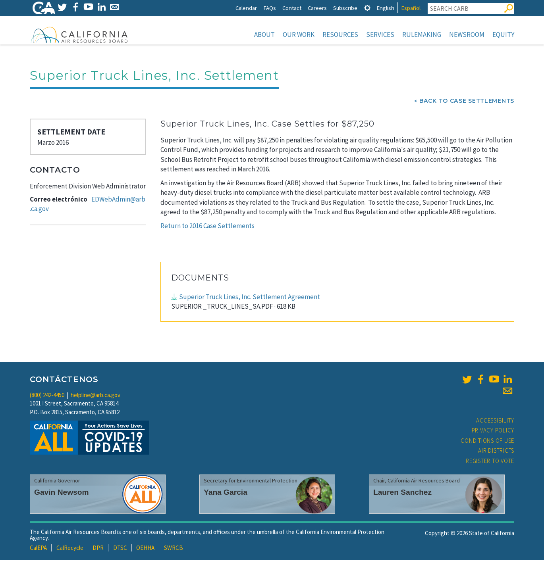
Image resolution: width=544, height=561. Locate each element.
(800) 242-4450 (47, 396)
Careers (317, 8)
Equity (503, 34)
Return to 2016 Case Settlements (207, 226)
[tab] (367, 8)
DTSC (120, 548)
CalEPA (38, 548)
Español (411, 8)
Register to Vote (490, 461)
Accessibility (495, 421)
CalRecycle (69, 548)
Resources (340, 34)
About (264, 34)
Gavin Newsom (61, 493)
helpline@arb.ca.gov (95, 396)
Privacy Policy (493, 431)
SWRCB (173, 548)
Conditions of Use (487, 441)
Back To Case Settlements (466, 101)
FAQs (269, 8)
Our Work (298, 34)
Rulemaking (421, 34)
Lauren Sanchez (402, 493)
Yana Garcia (225, 493)
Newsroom (466, 34)
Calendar (246, 8)
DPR (98, 548)
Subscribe (345, 8)
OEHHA (145, 548)
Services (380, 34)
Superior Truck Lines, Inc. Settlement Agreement (249, 297)
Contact (291, 8)
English (385, 8)
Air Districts (496, 451)
